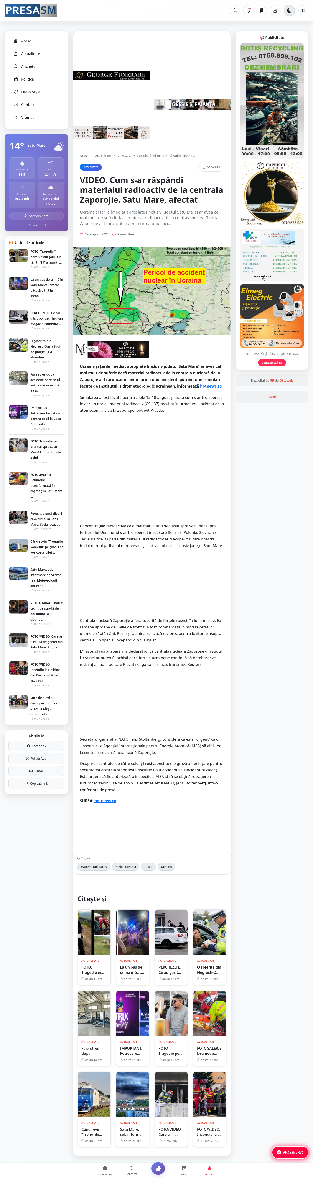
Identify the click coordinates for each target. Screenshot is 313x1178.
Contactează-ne (272, 363)
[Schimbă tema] (289, 10)
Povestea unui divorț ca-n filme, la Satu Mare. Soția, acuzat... (46, 519)
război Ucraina (126, 867)
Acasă (22, 41)
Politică (23, 79)
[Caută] (235, 10)
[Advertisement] (152, 450)
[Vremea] (275, 10)
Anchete (24, 66)
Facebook (36, 746)
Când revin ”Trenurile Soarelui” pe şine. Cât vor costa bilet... (46, 547)
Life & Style (27, 92)
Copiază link (36, 783)
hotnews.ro (211, 386)
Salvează (211, 167)
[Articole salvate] (262, 10)
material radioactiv (93, 867)
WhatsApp (36, 758)
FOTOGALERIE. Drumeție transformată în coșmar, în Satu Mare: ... (46, 485)
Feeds (272, 397)
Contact (24, 104)
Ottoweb (286, 380)
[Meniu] (303, 10)
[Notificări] (248, 10)
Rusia (148, 867)
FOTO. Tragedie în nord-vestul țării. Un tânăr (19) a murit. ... (46, 257)
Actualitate (26, 53)
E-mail (36, 771)
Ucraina (166, 867)
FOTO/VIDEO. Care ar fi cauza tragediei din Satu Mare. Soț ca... (46, 641)
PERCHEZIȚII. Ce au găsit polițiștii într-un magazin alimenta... (46, 318)
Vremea (24, 117)
